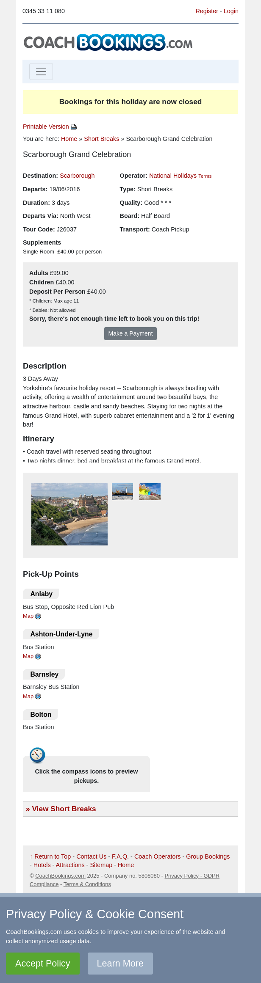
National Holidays (173, 175)
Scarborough (77, 175)
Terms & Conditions (87, 884)
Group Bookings (208, 856)
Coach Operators (157, 856)
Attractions (70, 865)
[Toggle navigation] (41, 71)
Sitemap (101, 865)
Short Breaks (101, 138)
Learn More (120, 963)
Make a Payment (130, 333)
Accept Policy (42, 963)
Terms (204, 176)
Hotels (42, 865)
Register (206, 11)
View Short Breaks (64, 808)
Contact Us (91, 856)
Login (231, 11)
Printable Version (50, 126)
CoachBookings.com (60, 876)
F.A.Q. (120, 856)
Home (69, 138)
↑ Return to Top (50, 856)
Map (28, 616)
